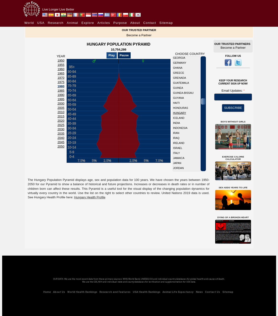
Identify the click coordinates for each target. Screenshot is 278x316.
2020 (61, 120)
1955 (61, 65)
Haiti (176, 102)
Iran (176, 133)
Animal (72, 23)
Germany (179, 62)
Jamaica (178, 158)
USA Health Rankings (146, 292)
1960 (61, 69)
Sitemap (166, 23)
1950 (61, 60)
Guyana (178, 97)
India (176, 122)
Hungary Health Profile (89, 197)
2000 (61, 103)
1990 (61, 95)
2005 (61, 108)
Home (47, 292)
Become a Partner (139, 35)
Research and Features (114, 292)
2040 (61, 138)
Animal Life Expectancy (177, 292)
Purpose (120, 23)
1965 (61, 73)
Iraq (176, 138)
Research (56, 23)
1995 (61, 99)
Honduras (180, 107)
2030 (61, 129)
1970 (61, 77)
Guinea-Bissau (183, 92)
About (135, 23)
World (29, 23)
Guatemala (181, 82)
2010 (61, 112)
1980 (61, 86)
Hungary (179, 112)
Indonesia (180, 127)
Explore (87, 23)
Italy (176, 153)
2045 (61, 142)
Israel (177, 148)
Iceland (178, 117)
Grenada (179, 77)
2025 (61, 125)
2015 (61, 116)
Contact (149, 23)
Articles (103, 23)
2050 (61, 146)
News (199, 292)
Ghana (177, 67)
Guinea (178, 87)
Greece (178, 72)
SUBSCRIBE (233, 108)
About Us (59, 292)
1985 (61, 90)
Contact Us (212, 292)
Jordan (178, 168)
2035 (61, 133)
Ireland (178, 143)
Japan (177, 163)
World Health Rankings (82, 292)
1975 (61, 82)
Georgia (179, 57)
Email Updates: (233, 90)
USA (41, 23)
